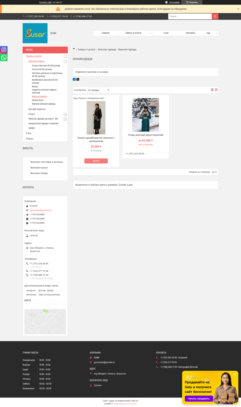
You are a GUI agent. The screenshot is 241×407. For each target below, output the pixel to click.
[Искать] (215, 16)
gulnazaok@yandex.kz (41, 210)
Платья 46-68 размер (42, 69)
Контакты (190, 33)
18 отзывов (174, 2)
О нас (166, 33)
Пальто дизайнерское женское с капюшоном (96, 139)
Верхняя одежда (39, 96)
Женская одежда (107, 49)
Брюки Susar (38, 100)
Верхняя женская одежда (43, 104)
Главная (105, 33)
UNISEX (32, 128)
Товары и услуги (133, 33)
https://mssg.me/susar (49, 294)
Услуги (32, 114)
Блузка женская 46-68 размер (46, 65)
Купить (96, 161)
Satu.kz (134, 401)
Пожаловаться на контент (125, 404)
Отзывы (29, 138)
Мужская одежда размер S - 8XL (43, 119)
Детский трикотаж (37, 109)
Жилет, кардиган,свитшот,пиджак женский (44, 89)
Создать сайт (45, 2)
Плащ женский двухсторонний (145, 134)
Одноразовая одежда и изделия (43, 123)
